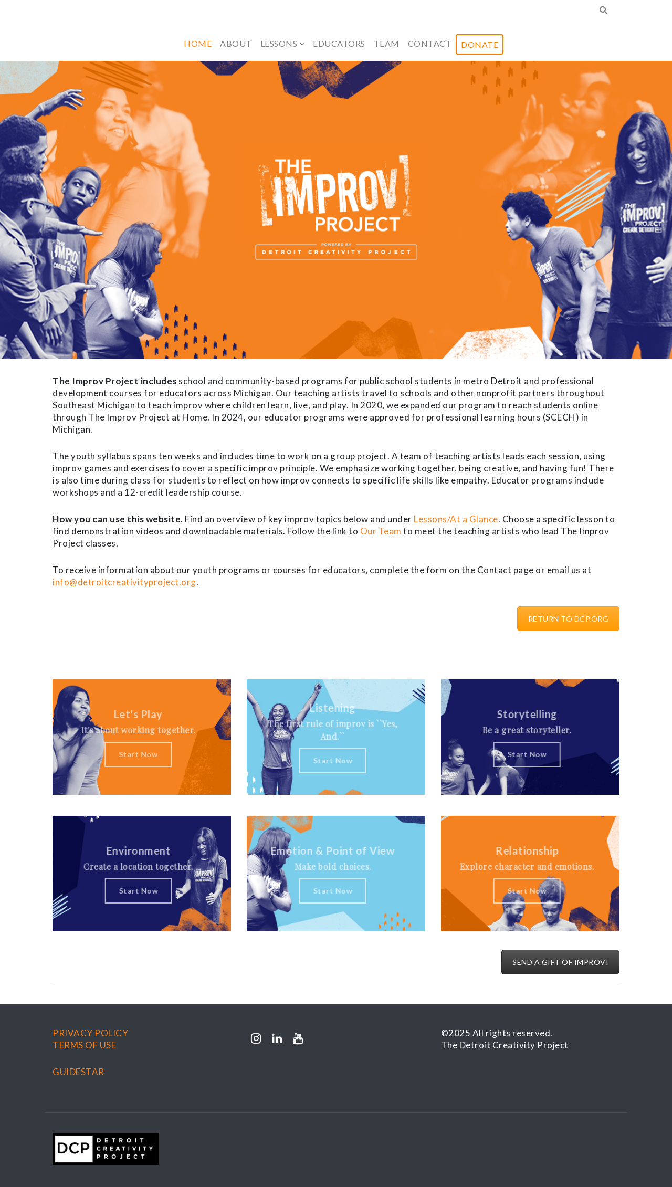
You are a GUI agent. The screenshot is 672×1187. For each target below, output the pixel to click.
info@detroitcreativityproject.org (124, 581)
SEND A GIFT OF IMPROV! (560, 962)
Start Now (133, 754)
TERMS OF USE (84, 1045)
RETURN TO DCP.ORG (568, 618)
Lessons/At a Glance (456, 518)
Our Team (381, 531)
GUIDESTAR (78, 1071)
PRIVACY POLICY (90, 1032)
